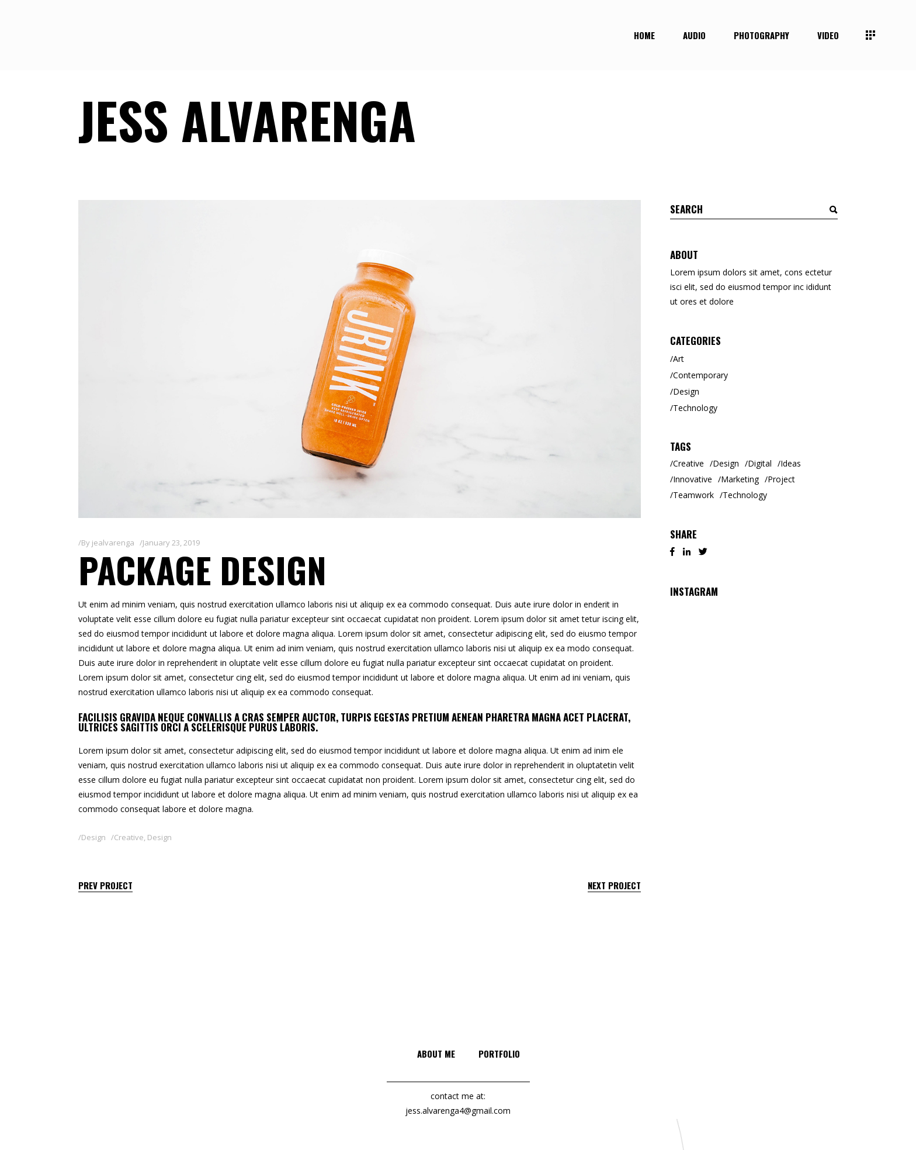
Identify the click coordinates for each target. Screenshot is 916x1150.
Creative (129, 837)
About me (436, 1053)
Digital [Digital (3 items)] (760, 463)
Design (93, 837)
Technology (695, 407)
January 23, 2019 (171, 542)
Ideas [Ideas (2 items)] (790, 463)
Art (678, 358)
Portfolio (499, 1053)
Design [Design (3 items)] (726, 463)
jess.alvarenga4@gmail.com (458, 1110)
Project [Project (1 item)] (781, 479)
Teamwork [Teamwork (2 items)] (693, 494)
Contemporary (700, 375)
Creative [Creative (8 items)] (688, 463)
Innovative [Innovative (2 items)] (692, 479)
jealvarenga (113, 542)
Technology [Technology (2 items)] (745, 494)
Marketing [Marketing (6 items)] (740, 479)
